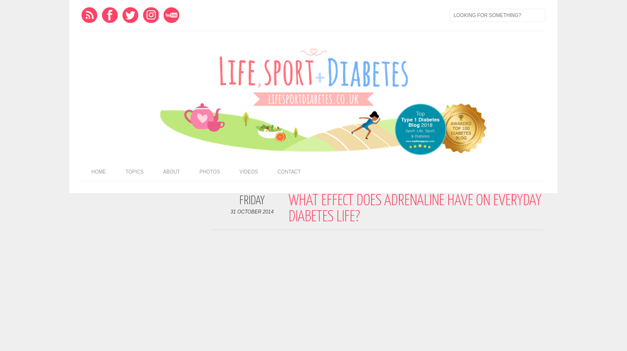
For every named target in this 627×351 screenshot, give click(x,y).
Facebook (110, 15)
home (98, 172)
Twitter (130, 15)
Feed (89, 15)
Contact (289, 172)
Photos (210, 172)
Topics (134, 172)
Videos (249, 172)
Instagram (151, 15)
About (171, 172)
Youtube (171, 15)
